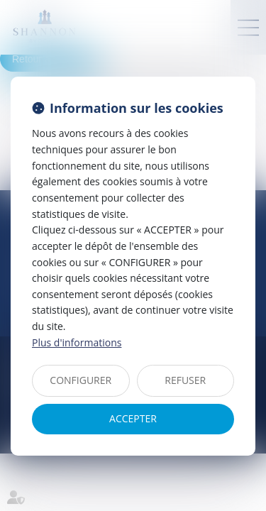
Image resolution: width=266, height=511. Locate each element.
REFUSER (185, 380)
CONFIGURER (80, 380)
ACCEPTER (133, 418)
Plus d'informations (76, 342)
